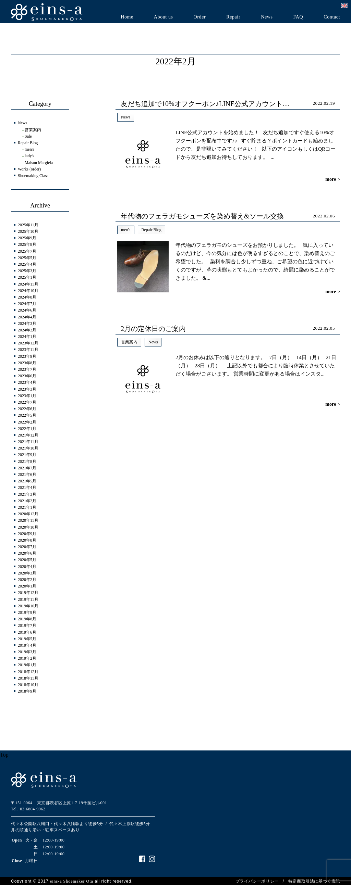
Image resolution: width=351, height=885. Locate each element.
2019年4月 (27, 645)
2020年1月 (27, 586)
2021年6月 (27, 474)
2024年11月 (28, 284)
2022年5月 (27, 415)
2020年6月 (27, 553)
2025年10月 (28, 231)
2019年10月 (28, 606)
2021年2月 (27, 500)
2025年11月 (28, 225)
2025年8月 (27, 244)
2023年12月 (28, 343)
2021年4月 (27, 487)
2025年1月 (27, 277)
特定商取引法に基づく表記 (314, 881)
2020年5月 (27, 559)
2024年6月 (27, 310)
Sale (28, 136)
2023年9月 (27, 356)
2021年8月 (27, 461)
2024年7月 (27, 303)
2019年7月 (27, 625)
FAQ (298, 17)
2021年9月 (27, 454)
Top (4, 755)
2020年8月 (27, 540)
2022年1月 (27, 428)
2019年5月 (27, 638)
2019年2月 (27, 658)
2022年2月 (27, 422)
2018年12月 (28, 671)
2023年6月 (27, 376)
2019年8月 (27, 619)
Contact (332, 17)
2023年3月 (27, 389)
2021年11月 (28, 441)
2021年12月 (28, 435)
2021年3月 (27, 494)
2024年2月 (27, 330)
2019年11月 (28, 599)
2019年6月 (27, 632)
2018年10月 (28, 684)
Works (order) (29, 169)
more (332, 179)
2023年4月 (27, 382)
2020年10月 (28, 527)
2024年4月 (27, 317)
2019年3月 (27, 651)
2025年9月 (27, 238)
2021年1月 (27, 507)
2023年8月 (27, 363)
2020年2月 (27, 579)
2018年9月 (27, 691)
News (267, 17)
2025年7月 (27, 251)
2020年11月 (28, 520)
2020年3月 (27, 573)
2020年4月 (27, 566)
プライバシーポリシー (257, 881)
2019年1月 (27, 664)
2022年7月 (27, 402)
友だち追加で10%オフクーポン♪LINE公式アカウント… (205, 104)
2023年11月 (28, 349)
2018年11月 (28, 678)
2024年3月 (27, 323)
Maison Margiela (39, 162)
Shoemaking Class (33, 175)
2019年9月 (27, 612)
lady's (29, 155)
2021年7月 (27, 468)
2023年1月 (27, 395)
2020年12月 (28, 513)
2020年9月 (27, 533)
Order (200, 17)
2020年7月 (27, 546)
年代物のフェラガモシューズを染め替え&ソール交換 (202, 216)
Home (127, 17)
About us (163, 17)
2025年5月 (27, 257)
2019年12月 (28, 592)
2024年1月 (27, 336)
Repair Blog (151, 229)
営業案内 (129, 342)
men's (126, 229)
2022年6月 (27, 408)
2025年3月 (27, 270)
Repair (233, 17)
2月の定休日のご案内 (153, 328)
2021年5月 (27, 481)
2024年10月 (28, 290)
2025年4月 (27, 264)
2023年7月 (27, 369)
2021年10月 (28, 448)
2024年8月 (27, 297)
